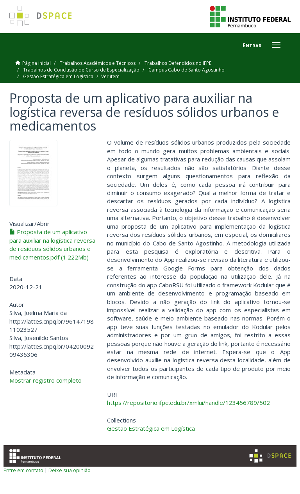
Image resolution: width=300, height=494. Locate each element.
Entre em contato (23, 470)
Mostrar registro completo (45, 380)
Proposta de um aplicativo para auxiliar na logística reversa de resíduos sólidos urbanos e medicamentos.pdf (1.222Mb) (52, 244)
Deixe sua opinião (69, 470)
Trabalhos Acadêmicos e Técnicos (98, 63)
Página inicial (36, 63)
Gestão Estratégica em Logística (58, 76)
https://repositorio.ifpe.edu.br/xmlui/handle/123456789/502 (188, 402)
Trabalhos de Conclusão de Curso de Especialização (81, 69)
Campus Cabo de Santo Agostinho (186, 69)
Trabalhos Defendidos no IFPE (178, 63)
